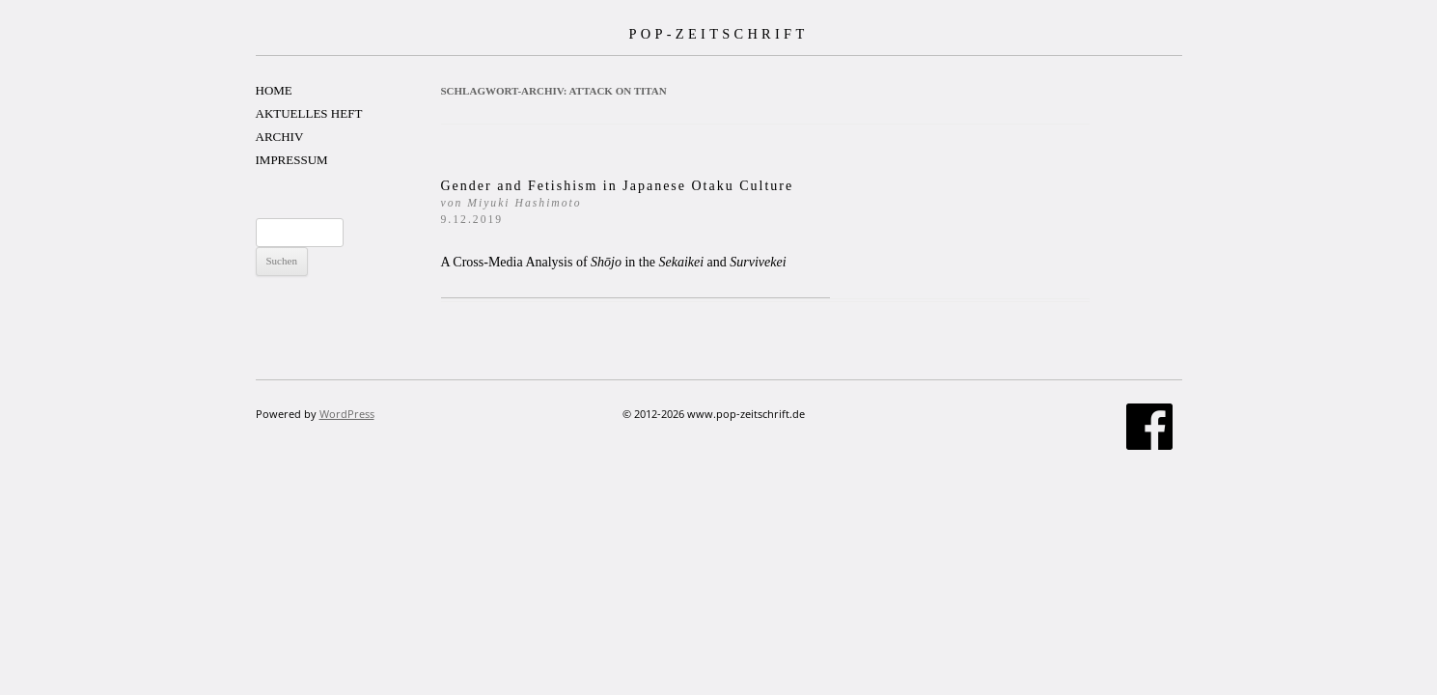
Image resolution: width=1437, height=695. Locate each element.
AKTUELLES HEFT (309, 113)
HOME (274, 90)
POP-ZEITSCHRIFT (718, 34)
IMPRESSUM (292, 160)
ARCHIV (280, 136)
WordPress (346, 413)
